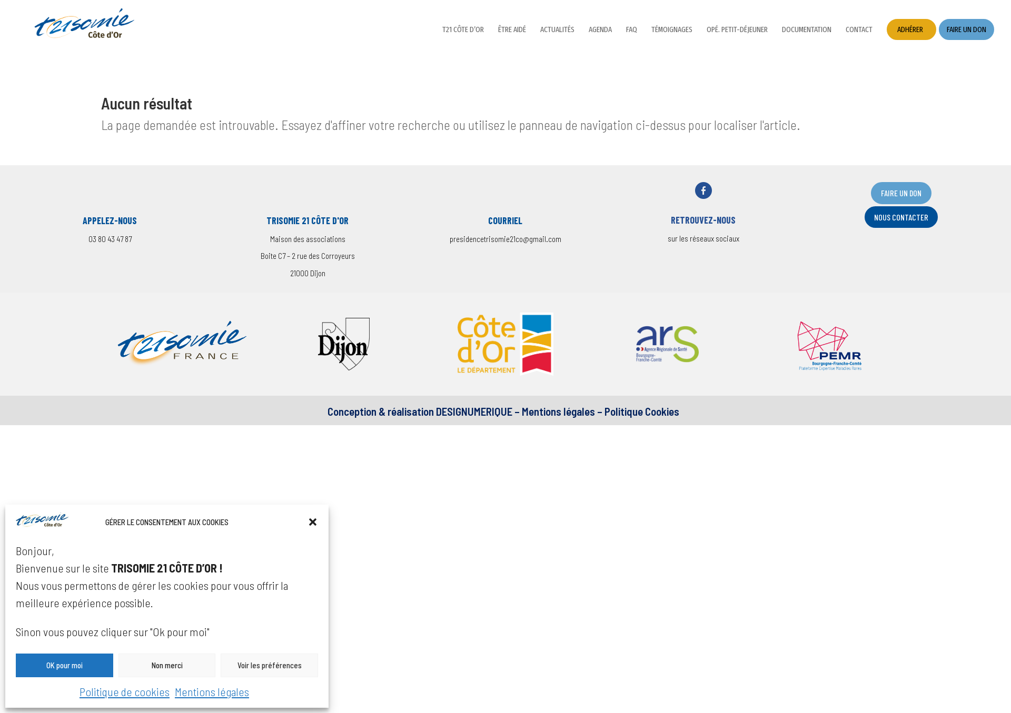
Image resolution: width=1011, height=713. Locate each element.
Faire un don (966, 29)
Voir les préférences (269, 665)
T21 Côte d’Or (463, 30)
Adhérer (910, 29)
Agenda (600, 30)
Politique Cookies (641, 411)
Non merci (167, 665)
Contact (859, 30)
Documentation (806, 30)
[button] (313, 522)
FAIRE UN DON (901, 193)
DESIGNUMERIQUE (473, 411)
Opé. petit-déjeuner (737, 30)
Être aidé (512, 30)
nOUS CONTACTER (901, 217)
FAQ (631, 30)
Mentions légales (212, 691)
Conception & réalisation (381, 411)
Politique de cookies (125, 691)
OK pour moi (64, 665)
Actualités (557, 30)
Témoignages (671, 30)
